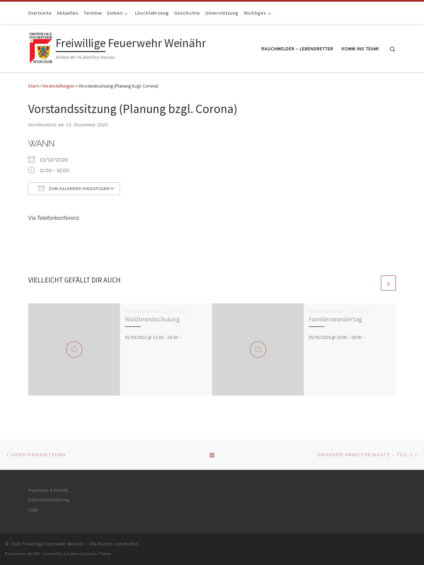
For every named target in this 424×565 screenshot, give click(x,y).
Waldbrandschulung (152, 319)
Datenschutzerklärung (48, 500)
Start (33, 86)
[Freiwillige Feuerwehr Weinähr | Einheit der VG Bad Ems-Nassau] (40, 47)
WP (37, 553)
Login (33, 510)
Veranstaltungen (58, 86)
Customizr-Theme (95, 553)
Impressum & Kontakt (48, 490)
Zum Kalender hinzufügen (74, 188)
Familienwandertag (335, 319)
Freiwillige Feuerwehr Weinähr (53, 544)
